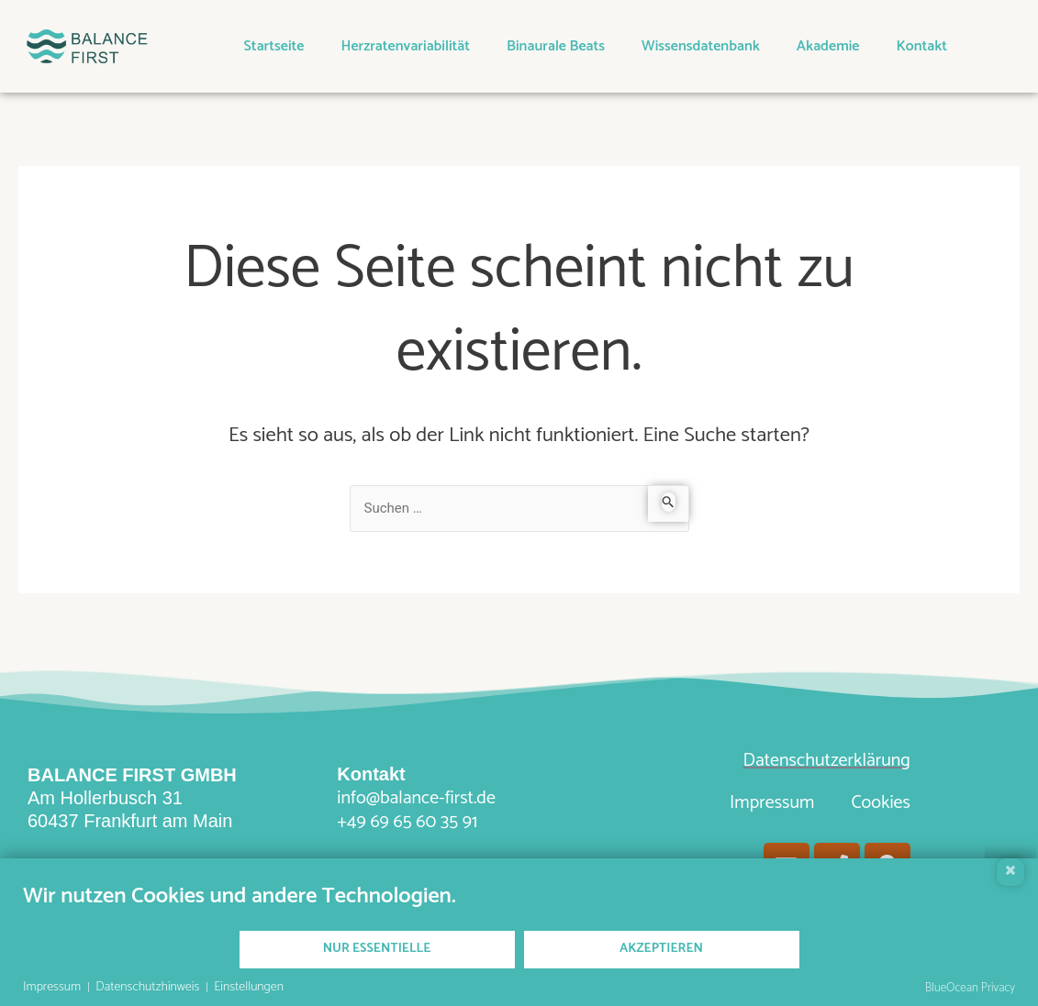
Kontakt (922, 46)
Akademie (828, 46)
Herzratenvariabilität (405, 46)
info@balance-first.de (416, 798)
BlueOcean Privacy (970, 988)
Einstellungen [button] (249, 987)
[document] (519, 906)
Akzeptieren (661, 948)
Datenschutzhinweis (147, 987)
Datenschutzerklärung (826, 761)
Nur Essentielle (377, 948)
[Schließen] (1010, 872)
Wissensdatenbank (701, 46)
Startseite (274, 46)
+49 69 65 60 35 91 (407, 822)
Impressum (772, 803)
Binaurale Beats (556, 46)
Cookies (880, 803)
